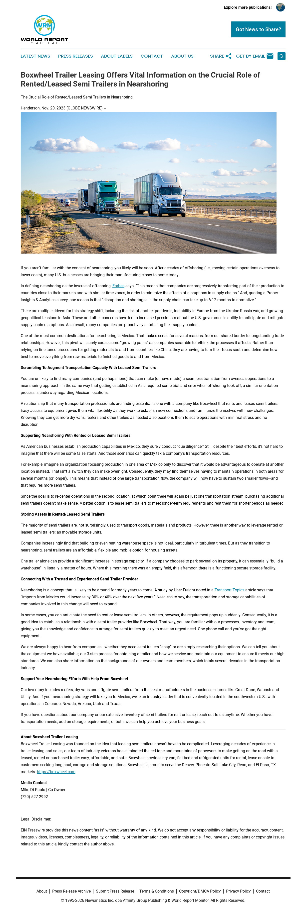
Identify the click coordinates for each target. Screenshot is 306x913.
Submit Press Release (115, 891)
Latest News (35, 56)
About (41, 891)
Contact (152, 56)
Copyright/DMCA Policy (200, 891)
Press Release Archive (71, 891)
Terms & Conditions (156, 891)
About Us (182, 56)
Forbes (118, 285)
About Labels (117, 56)
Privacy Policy (238, 891)
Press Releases (75, 56)
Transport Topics (229, 590)
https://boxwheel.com (56, 771)
